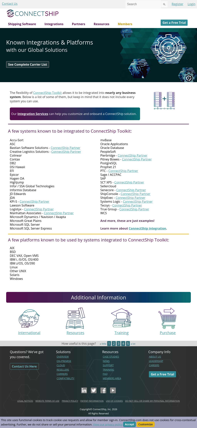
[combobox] (143, 4)
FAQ (105, 374)
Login (191, 4)
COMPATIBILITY (65, 378)
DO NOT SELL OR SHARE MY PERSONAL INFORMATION (152, 400)
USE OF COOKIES (114, 400)
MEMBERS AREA (112, 378)
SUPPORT (108, 365)
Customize (145, 424)
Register (177, 4)
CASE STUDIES (111, 356)
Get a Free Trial (174, 23)
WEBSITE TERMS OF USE (47, 400)
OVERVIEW (63, 356)
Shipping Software (22, 24)
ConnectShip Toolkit (47, 93)
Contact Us (10, 4)
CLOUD (61, 365)
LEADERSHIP (156, 361)
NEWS (106, 361)
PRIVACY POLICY (70, 400)
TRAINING (108, 369)
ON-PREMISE (64, 361)
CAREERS (154, 365)
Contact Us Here (24, 366)
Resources (101, 24)
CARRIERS (62, 374)
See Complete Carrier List (27, 64)
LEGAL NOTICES (25, 400)
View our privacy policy (107, 424)
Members (125, 24)
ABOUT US (155, 356)
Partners (78, 24)
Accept (129, 424)
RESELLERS (63, 369)
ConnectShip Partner (65, 148)
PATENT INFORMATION (92, 400)
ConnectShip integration (147, 228)
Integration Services (33, 114)
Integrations (53, 24)
